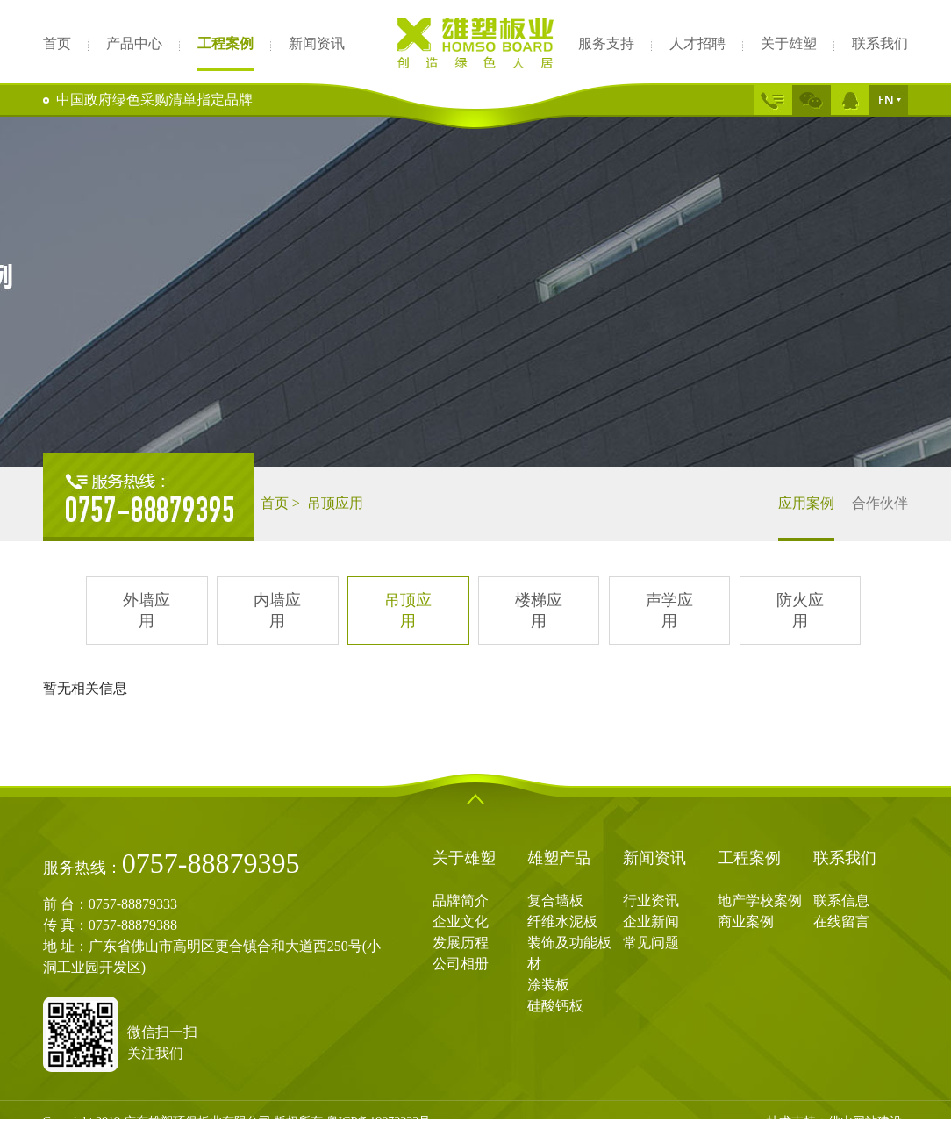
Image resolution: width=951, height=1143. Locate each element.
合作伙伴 (880, 503)
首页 (57, 43)
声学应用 (669, 610)
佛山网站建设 (865, 1121)
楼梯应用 (538, 610)
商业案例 (746, 921)
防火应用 (800, 610)
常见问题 (651, 942)
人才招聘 (697, 43)
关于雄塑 (789, 43)
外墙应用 (146, 610)
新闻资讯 (317, 43)
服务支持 (606, 43)
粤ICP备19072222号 (379, 1121)
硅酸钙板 (555, 1005)
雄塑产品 (558, 858)
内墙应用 (277, 610)
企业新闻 (651, 921)
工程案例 (225, 45)
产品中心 (134, 43)
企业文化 (461, 921)
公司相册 (461, 963)
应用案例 (806, 518)
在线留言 (841, 921)
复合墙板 (555, 900)
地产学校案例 (760, 900)
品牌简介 (461, 900)
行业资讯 (651, 900)
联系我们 (880, 43)
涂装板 (548, 984)
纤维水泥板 (562, 921)
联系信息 (841, 900)
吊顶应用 (408, 610)
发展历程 (461, 942)
